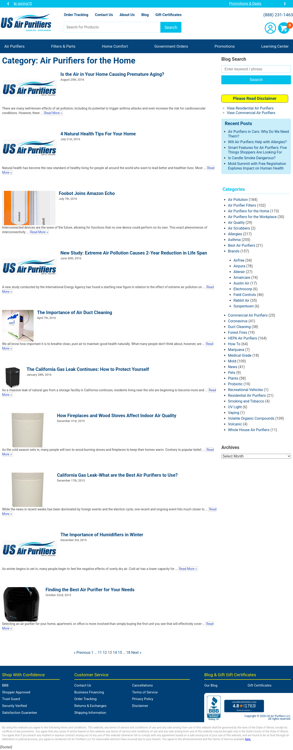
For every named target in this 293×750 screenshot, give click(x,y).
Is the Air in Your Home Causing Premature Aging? (112, 74)
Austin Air (241, 283)
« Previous (82, 652)
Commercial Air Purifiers (248, 315)
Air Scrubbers (239, 228)
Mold (232, 361)
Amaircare (241, 277)
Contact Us (104, 15)
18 (128, 652)
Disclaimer (140, 706)
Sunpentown (243, 306)
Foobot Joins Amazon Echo (87, 193)
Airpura (239, 266)
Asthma (234, 240)
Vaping (233, 413)
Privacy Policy (142, 699)
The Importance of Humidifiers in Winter (101, 534)
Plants (233, 378)
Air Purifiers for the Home (248, 211)
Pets (231, 372)
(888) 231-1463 (278, 14)
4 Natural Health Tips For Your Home (98, 134)
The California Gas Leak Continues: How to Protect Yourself (88, 369)
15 (120, 652)
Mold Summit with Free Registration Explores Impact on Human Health (257, 165)
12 (105, 652)
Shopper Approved (16, 692)
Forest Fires (237, 332)
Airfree (238, 260)
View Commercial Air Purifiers (251, 113)
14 (115, 652)
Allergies (235, 234)
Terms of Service (145, 692)
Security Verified (14, 706)
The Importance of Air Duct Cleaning (74, 312)
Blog (145, 15)
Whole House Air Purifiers (249, 430)
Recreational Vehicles (245, 390)
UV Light (235, 407)
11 (100, 652)
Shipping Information (90, 713)
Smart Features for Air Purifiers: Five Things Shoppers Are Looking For (257, 149)
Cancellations (142, 685)
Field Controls (244, 295)
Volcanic (235, 424)
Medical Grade (240, 355)
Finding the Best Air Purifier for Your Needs (90, 589)
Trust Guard (11, 699)
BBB (5, 685)
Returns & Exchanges (90, 706)
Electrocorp (242, 289)
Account (270, 28)
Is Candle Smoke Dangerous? (252, 158)
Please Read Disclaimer (255, 98)
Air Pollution (238, 199)
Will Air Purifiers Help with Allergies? (257, 142)
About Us (127, 15)
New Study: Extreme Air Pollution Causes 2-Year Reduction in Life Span (133, 253)
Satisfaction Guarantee (19, 713)
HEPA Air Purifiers (242, 338)
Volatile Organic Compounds (251, 418)
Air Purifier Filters (242, 205)
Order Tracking (76, 15)
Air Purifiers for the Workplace (252, 217)
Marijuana (236, 350)
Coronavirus (238, 321)
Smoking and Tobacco (246, 401)
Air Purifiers (14, 46)
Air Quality (236, 222)
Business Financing (89, 692)
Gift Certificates (168, 15)
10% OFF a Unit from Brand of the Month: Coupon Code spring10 (146, 3)
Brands (233, 251)
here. (248, 739)
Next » (136, 652)
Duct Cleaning (239, 327)
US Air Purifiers (27, 22)
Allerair (239, 272)
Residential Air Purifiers (247, 395)
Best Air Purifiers (241, 245)
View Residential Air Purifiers (250, 108)
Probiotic (235, 384)
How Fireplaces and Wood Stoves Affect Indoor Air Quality (116, 415)
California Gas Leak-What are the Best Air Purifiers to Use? (117, 475)
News (232, 367)
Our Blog (210, 685)
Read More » (53, 113)
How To (234, 344)
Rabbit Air (241, 300)
